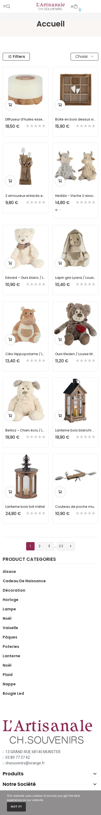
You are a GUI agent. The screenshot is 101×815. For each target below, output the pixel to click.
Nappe (9, 684)
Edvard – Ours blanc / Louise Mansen (25, 277)
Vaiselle (10, 627)
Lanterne (11, 656)
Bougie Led (13, 693)
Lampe (9, 609)
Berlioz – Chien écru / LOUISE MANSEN (25, 430)
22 (61, 546)
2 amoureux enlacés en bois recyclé (25, 195)
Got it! (16, 807)
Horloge (10, 599)
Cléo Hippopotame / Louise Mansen (25, 354)
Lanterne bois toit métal (25, 506)
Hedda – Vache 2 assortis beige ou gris (75, 195)
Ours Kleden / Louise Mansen (75, 354)
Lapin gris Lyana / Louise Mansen (75, 277)
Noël (7, 618)
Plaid (8, 674)
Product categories (29, 559)
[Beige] (60, 210)
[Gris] (56, 210)
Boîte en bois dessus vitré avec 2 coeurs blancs (75, 119)
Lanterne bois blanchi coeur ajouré (75, 430)
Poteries (11, 646)
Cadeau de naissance (24, 581)
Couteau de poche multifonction (75, 506)
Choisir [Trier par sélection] (84, 56)
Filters (16, 56)
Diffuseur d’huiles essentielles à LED (25, 119)
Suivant (70, 546)
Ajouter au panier (10, 105)
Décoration (14, 590)
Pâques (10, 637)
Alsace (9, 571)
